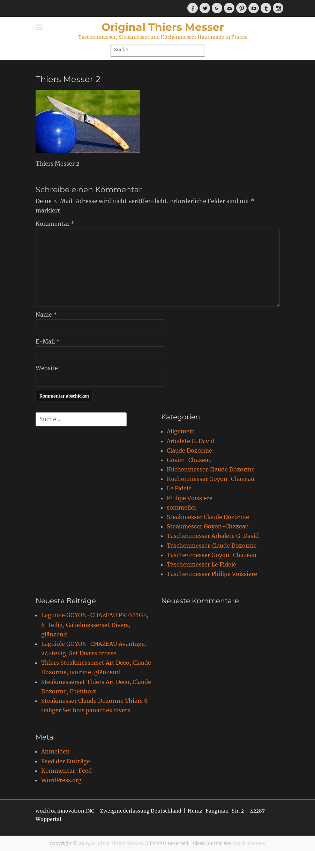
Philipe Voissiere (189, 498)
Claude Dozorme (189, 450)
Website (47, 368)
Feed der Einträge (65, 761)
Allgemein (181, 431)
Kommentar (55, 223)
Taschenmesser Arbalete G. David (213, 535)
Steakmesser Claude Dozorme (208, 516)
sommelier (181, 507)
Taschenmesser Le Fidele (201, 564)
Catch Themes (249, 843)
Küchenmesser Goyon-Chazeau (210, 478)
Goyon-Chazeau (189, 459)
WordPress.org (61, 780)
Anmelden (55, 751)
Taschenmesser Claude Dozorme (212, 545)
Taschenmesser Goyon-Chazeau (211, 554)
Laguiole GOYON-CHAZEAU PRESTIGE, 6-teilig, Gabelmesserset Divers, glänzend (94, 624)
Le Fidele (179, 488)
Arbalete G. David (190, 441)
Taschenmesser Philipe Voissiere (212, 573)
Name (46, 314)
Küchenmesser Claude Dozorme (211, 469)
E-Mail (48, 341)
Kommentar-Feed (66, 770)
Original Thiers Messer (163, 27)
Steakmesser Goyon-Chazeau (208, 526)
